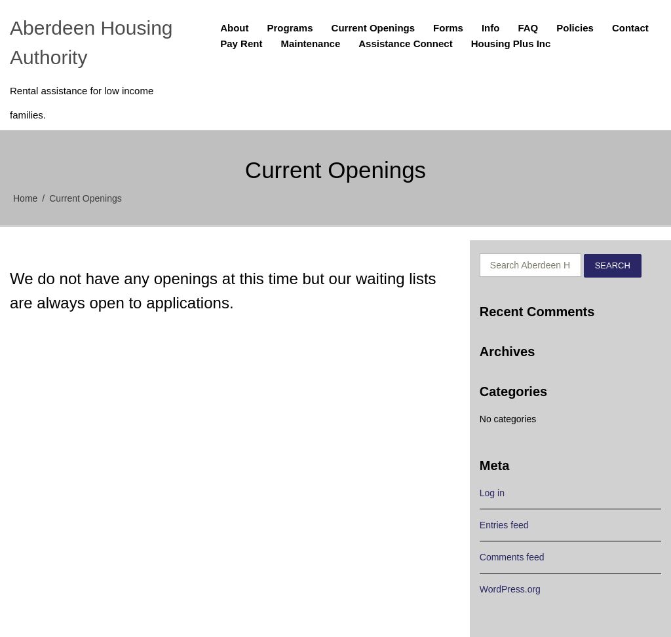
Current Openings (373, 27)
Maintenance (310, 43)
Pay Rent (241, 43)
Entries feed (504, 525)
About (234, 27)
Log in (492, 493)
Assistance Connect (405, 43)
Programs (290, 27)
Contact (630, 27)
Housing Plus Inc (511, 43)
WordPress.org (510, 589)
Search (612, 265)
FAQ (528, 27)
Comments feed (512, 557)
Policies (575, 27)
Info (491, 27)
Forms (448, 27)
